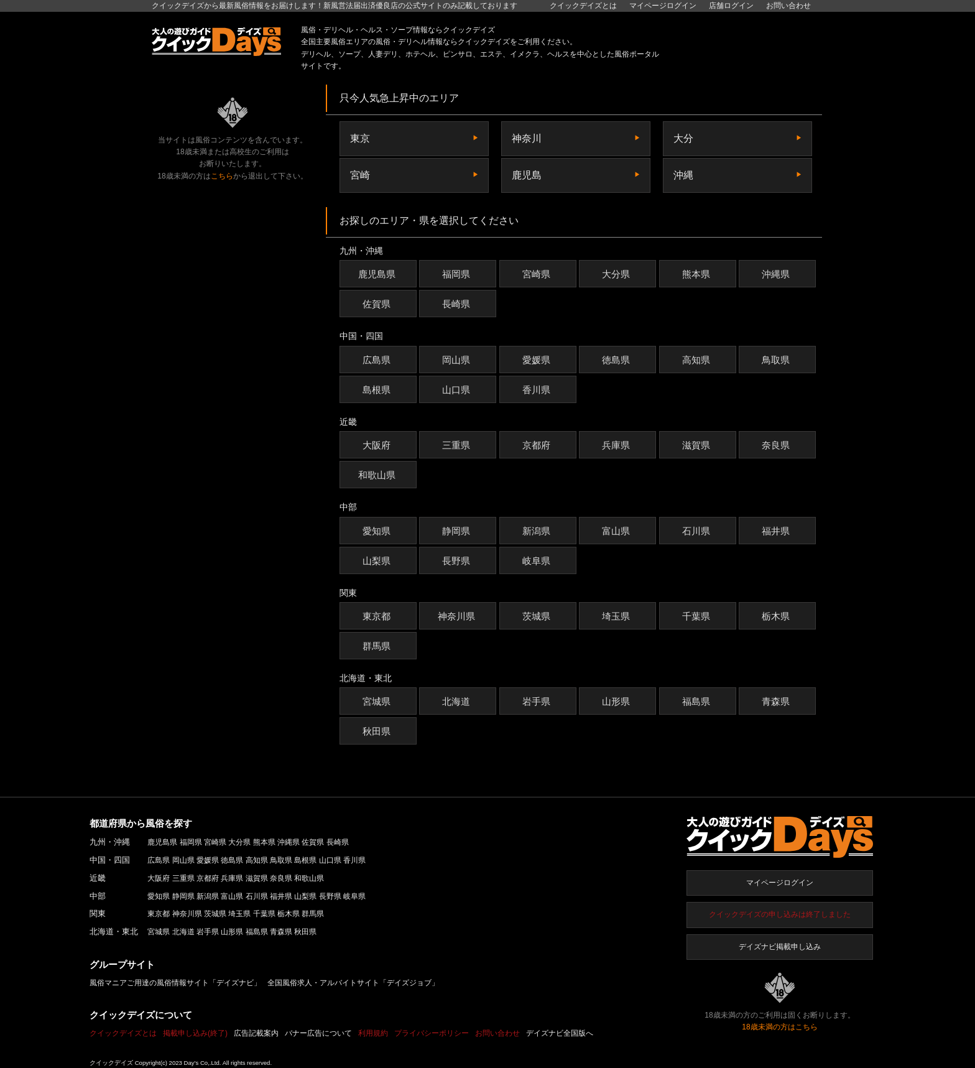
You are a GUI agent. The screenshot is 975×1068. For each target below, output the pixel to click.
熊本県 (697, 274)
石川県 (697, 531)
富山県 (617, 531)
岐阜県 (537, 560)
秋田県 (378, 731)
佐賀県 (378, 304)
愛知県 (378, 531)
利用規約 (373, 1033)
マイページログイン (779, 882)
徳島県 (617, 360)
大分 (683, 138)
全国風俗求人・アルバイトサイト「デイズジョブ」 (353, 982)
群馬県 (378, 646)
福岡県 (457, 274)
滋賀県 (697, 445)
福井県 (777, 531)
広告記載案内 (256, 1033)
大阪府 (378, 445)
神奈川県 (458, 616)
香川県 (537, 389)
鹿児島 (527, 175)
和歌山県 (378, 475)
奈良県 (777, 445)
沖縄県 (777, 274)
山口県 (457, 389)
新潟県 (537, 531)
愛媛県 (537, 360)
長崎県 (457, 304)
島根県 (378, 389)
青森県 (777, 701)
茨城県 (537, 616)
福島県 (697, 701)
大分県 (617, 274)
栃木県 (777, 616)
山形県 (617, 701)
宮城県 (378, 701)
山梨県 (378, 560)
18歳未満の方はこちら (779, 1027)
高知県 (697, 360)
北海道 (457, 701)
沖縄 (683, 175)
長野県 (457, 560)
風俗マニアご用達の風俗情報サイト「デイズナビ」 (175, 982)
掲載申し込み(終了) (195, 1033)
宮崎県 (537, 274)
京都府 (537, 445)
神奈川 (527, 138)
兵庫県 (617, 445)
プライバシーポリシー (431, 1033)
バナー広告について (318, 1033)
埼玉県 (617, 616)
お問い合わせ (788, 5)
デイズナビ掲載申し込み (780, 946)
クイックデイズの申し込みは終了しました (780, 914)
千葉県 (697, 616)
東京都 (378, 616)
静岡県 (457, 531)
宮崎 (360, 175)
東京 (360, 138)
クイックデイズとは (583, 5)
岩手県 (537, 701)
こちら (222, 176)
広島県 (378, 360)
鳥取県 (777, 360)
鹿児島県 (378, 274)
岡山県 (457, 360)
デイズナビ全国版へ (559, 1033)
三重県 (457, 445)
